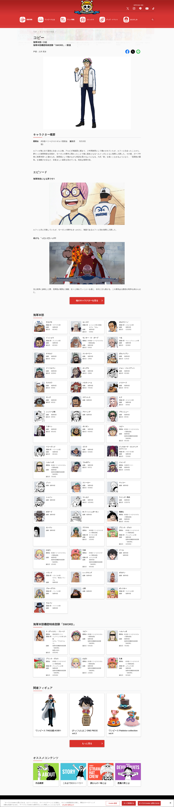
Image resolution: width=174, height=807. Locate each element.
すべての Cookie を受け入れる (149, 803)
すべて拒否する (129, 803)
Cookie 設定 (113, 803)
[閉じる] (170, 802)
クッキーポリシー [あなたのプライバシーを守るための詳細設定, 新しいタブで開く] (68, 805)
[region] (87, 803)
